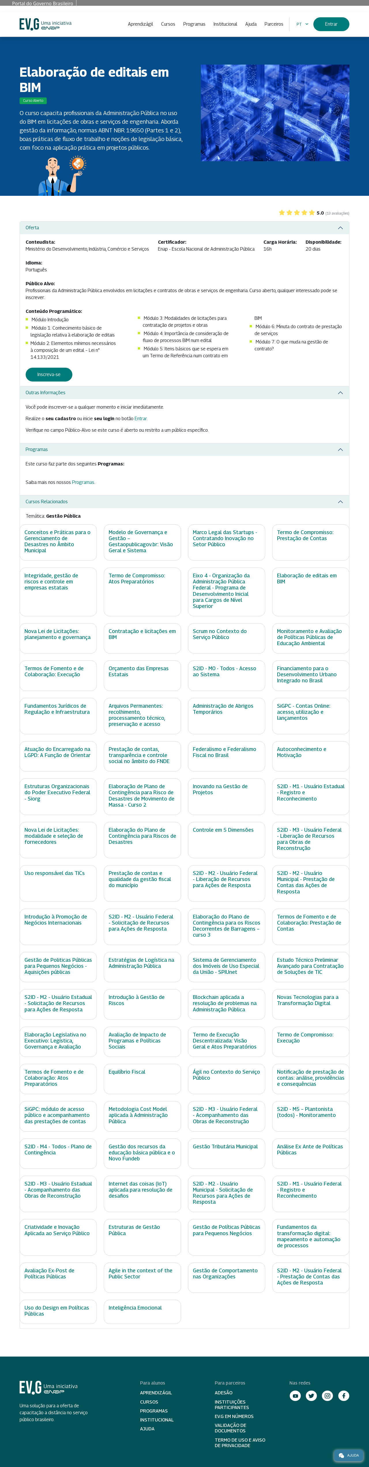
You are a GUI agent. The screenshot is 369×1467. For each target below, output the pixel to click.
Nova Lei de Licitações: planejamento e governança (58, 634)
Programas (194, 24)
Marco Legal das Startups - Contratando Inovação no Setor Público (225, 538)
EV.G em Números (234, 1416)
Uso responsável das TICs (55, 873)
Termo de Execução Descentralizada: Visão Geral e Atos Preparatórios (225, 1041)
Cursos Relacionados (47, 501)
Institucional (225, 24)
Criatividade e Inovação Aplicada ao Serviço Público (57, 1230)
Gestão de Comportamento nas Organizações (225, 1273)
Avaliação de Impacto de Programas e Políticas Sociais (137, 1041)
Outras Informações (45, 392)
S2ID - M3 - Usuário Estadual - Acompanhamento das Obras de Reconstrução (58, 1190)
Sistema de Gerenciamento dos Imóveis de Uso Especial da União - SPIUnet (226, 966)
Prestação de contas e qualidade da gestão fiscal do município (140, 879)
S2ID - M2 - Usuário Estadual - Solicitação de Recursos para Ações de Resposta (58, 1003)
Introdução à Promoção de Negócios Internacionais (56, 920)
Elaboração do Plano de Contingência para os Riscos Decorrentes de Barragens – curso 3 (226, 926)
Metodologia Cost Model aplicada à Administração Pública (138, 1115)
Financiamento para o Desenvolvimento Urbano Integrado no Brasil (307, 674)
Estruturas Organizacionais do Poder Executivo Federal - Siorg (57, 792)
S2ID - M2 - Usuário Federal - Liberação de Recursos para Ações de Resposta (225, 879)
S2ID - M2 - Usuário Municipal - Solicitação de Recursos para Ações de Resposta (223, 1193)
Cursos (168, 24)
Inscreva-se (49, 374)
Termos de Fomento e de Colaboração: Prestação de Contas (309, 923)
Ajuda (251, 24)
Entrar (331, 24)
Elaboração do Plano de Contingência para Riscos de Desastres (142, 836)
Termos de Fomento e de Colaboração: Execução (54, 671)
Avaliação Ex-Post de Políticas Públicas (49, 1273)
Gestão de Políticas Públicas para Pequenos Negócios (226, 1230)
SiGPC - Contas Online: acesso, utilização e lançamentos (303, 712)
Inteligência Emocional (135, 1308)
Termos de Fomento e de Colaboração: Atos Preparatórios (54, 1078)
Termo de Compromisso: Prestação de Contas (305, 535)
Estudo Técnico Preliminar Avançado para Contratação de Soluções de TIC (310, 966)
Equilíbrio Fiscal (127, 1072)
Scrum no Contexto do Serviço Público (220, 634)
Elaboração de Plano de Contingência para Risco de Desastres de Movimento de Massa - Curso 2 (141, 795)
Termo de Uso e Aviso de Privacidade (240, 1442)
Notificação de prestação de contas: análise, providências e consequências (310, 1078)
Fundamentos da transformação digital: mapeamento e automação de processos (308, 1236)
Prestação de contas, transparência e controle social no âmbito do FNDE (139, 755)
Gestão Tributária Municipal (225, 1146)
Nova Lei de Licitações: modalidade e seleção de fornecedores (54, 836)
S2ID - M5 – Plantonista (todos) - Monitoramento (306, 1112)
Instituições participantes (232, 1404)
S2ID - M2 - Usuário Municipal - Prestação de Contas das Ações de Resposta (306, 882)
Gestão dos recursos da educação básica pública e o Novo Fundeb (142, 1152)
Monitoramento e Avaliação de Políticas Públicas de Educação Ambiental (309, 637)
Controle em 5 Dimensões (223, 830)
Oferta (32, 227)
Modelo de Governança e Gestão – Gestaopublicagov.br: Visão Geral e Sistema (141, 541)
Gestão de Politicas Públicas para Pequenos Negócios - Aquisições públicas (58, 966)
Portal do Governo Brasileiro (42, 3)
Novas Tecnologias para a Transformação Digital (307, 1000)
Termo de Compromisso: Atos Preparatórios (137, 578)
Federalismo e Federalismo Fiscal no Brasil (224, 752)
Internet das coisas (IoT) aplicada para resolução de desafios (140, 1190)
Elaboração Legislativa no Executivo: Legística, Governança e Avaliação (55, 1041)
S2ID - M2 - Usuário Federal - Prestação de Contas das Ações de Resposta (309, 1276)
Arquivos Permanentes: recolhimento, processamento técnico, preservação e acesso (137, 715)
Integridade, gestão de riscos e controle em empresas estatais (51, 581)
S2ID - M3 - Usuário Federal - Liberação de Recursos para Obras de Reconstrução (309, 839)
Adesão (223, 1392)
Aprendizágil (140, 24)
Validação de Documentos (230, 1428)
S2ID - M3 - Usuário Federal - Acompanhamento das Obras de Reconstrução (225, 1115)
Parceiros (274, 24)
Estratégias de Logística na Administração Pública (141, 963)
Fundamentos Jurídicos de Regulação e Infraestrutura (57, 709)
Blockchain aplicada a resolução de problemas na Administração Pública (225, 1003)
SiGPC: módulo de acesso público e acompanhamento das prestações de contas (57, 1115)
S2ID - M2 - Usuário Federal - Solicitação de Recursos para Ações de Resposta (141, 923)
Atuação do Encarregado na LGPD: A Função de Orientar (58, 752)
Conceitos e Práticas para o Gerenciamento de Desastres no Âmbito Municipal (58, 541)
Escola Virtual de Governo (45, 24)
